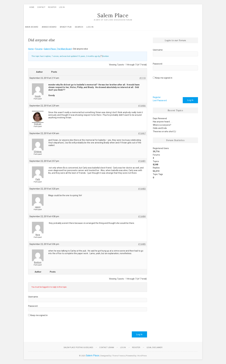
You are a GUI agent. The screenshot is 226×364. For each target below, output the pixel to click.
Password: (33, 306)
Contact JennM (106, 347)
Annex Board (53, 27)
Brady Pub (70, 27)
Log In (62, 7)
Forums (38, 49)
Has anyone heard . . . (163, 122)
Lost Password (160, 100)
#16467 (142, 133)
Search (83, 27)
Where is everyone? (162, 125)
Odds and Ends (160, 128)
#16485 (142, 244)
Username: (33, 297)
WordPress (142, 356)
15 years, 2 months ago (88, 56)
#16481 (142, 161)
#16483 (142, 189)
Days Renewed (160, 118)
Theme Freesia (118, 356)
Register (52, 7)
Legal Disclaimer (154, 347)
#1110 (142, 78)
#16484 (142, 216)
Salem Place (113, 15)
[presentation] (50, 322)
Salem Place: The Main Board (58, 49)
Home (31, 7)
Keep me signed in (39, 315)
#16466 (142, 106)
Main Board (36, 27)
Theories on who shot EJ (164, 131)
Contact (41, 7)
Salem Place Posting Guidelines (78, 347)
